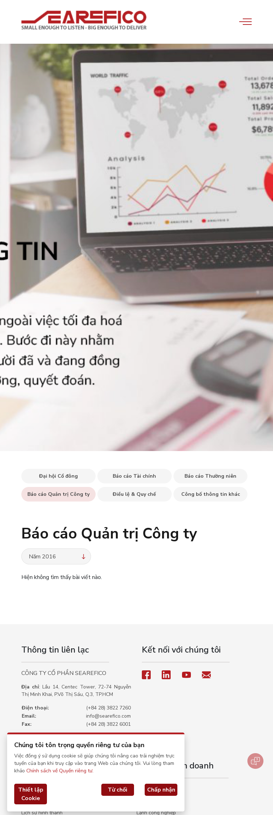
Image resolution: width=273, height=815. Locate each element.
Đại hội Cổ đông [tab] (58, 476)
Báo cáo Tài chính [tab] (134, 476)
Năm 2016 (58, 557)
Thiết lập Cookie (30, 794)
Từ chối (117, 790)
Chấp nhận (161, 790)
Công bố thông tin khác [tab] (210, 494)
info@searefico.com (108, 716)
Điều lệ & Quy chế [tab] (134, 494)
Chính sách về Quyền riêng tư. (59, 770)
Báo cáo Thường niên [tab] (210, 476)
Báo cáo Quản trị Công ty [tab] (58, 494)
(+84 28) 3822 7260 (108, 707)
